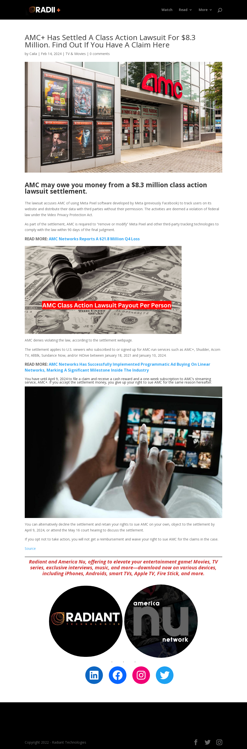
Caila (33, 53)
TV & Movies (75, 53)
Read (183, 10)
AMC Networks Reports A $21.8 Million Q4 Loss (94, 239)
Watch (167, 10)
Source (30, 548)
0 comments (100, 53)
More (203, 10)
